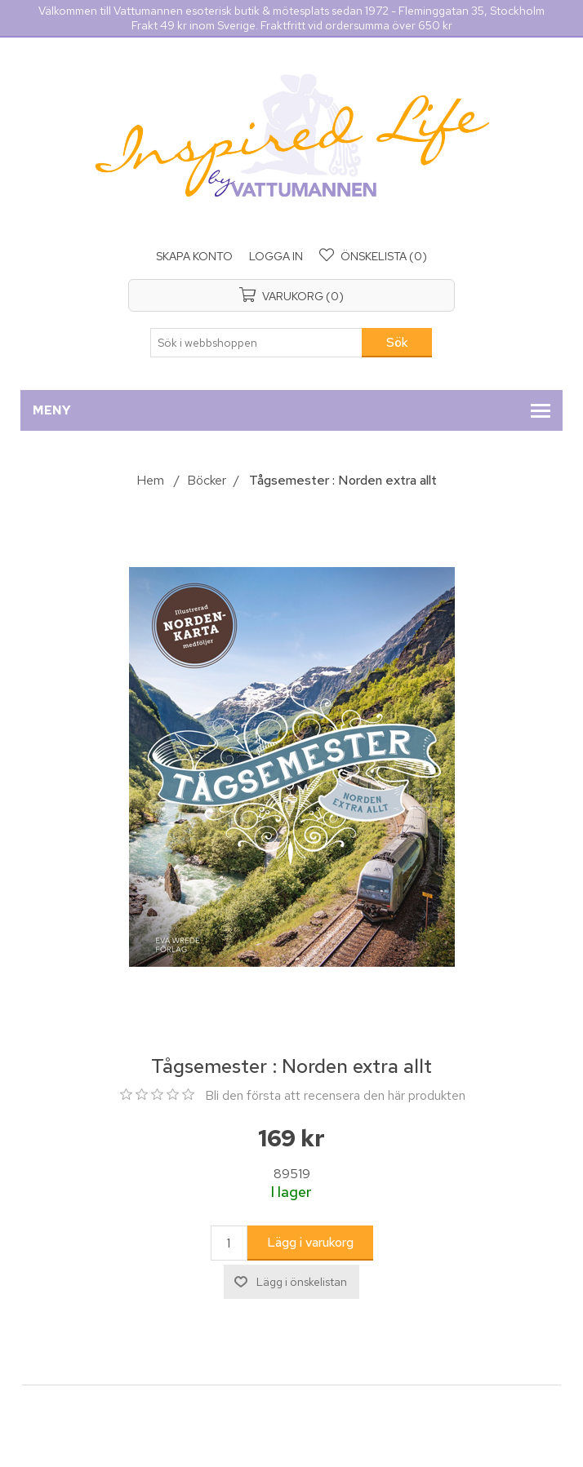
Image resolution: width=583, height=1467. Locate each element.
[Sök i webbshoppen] (256, 342)
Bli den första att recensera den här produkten (335, 1095)
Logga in (276, 256)
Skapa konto (194, 256)
